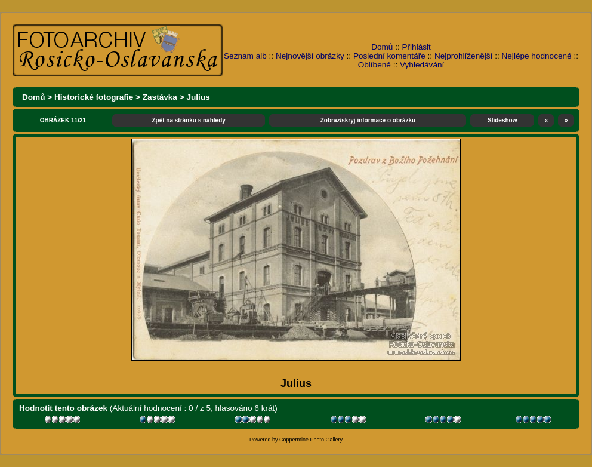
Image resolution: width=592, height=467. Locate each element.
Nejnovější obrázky (310, 55)
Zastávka (160, 97)
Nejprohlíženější (463, 55)
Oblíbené (374, 64)
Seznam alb (245, 55)
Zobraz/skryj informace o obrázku (368, 120)
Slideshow (502, 120)
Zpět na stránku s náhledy (188, 120)
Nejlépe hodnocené (536, 55)
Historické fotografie (93, 97)
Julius (197, 97)
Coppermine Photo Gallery (311, 440)
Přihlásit (416, 46)
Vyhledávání (422, 64)
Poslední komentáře (389, 55)
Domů (382, 46)
